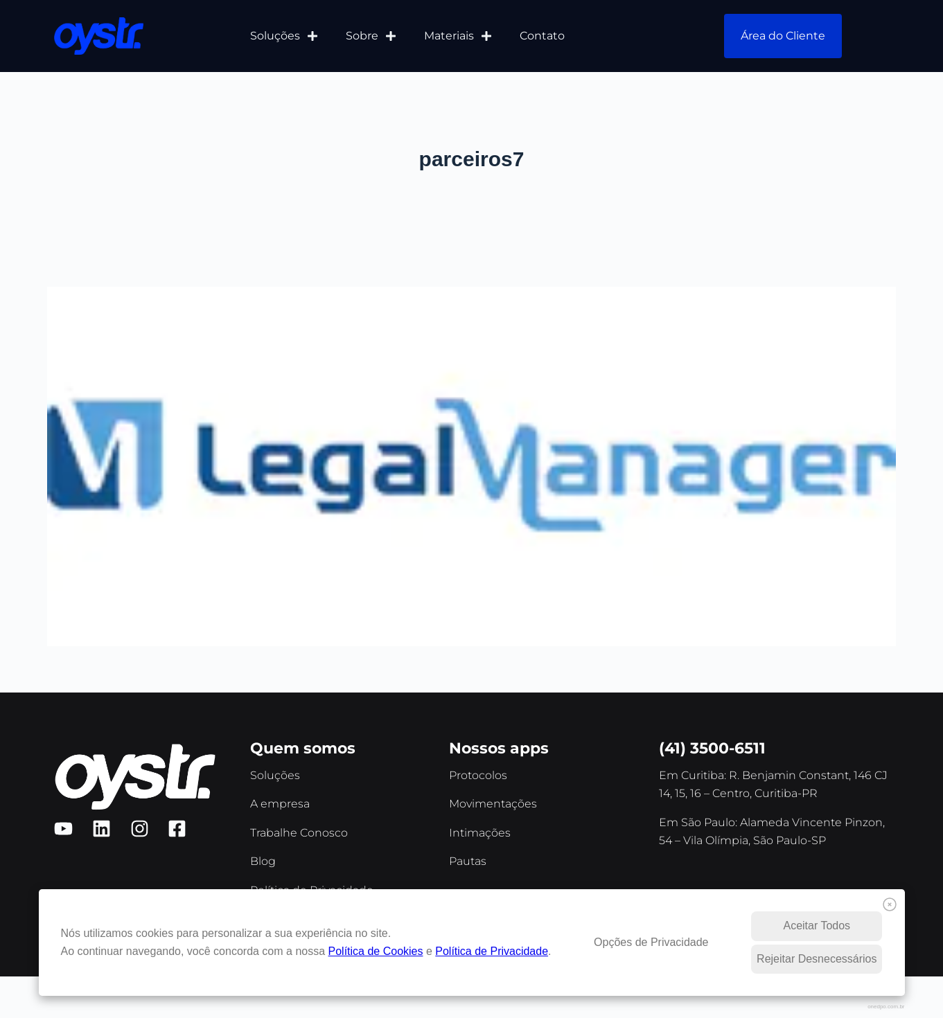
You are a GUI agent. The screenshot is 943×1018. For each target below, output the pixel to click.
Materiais (458, 36)
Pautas (467, 861)
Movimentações (493, 803)
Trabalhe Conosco (299, 832)
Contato (542, 35)
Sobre (371, 36)
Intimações (480, 832)
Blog (263, 861)
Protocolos (478, 775)
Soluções (284, 36)
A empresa (280, 803)
